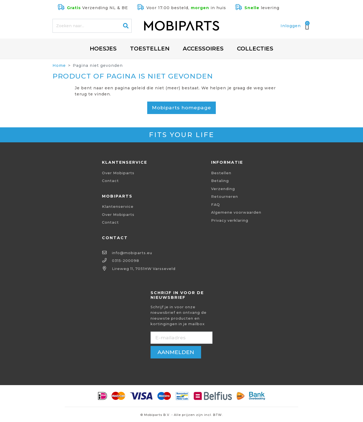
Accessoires (203, 48)
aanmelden (175, 352)
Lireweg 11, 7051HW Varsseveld (144, 269)
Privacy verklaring (229, 220)
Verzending (223, 189)
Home (59, 65)
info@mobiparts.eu (132, 253)
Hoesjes (103, 48)
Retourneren (224, 196)
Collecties (255, 48)
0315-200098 (125, 261)
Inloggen (291, 25)
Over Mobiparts (118, 173)
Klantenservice (118, 206)
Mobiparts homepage (181, 107)
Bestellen (221, 173)
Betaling (220, 181)
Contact (110, 181)
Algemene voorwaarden (236, 212)
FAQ (215, 205)
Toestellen (149, 48)
